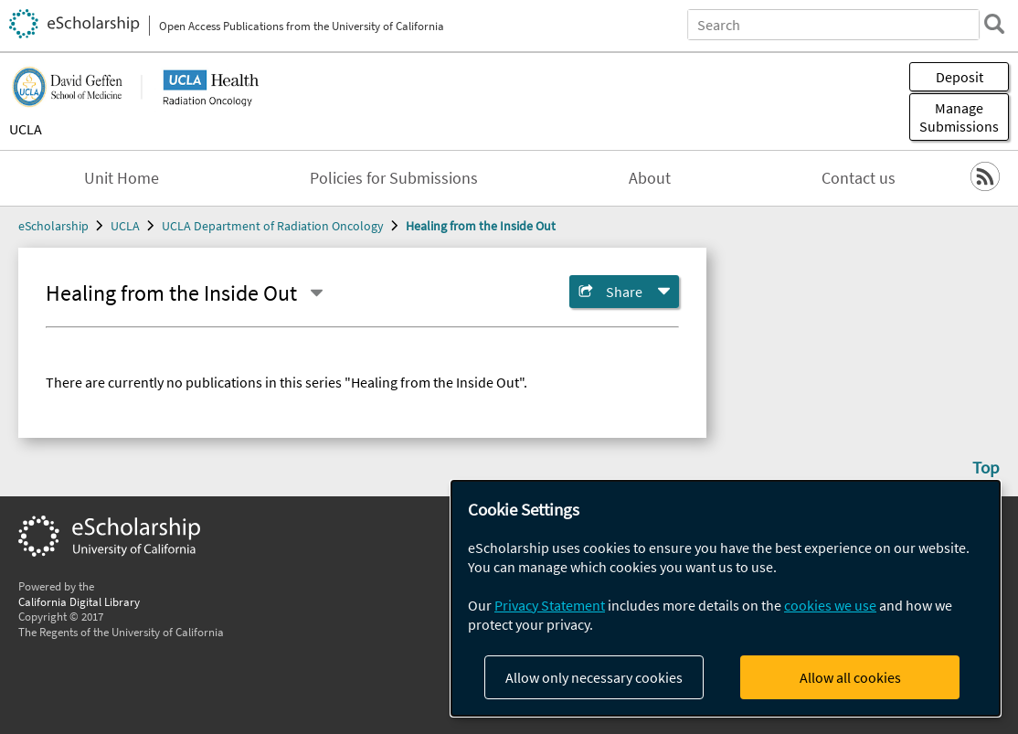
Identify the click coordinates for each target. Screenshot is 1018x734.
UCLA (25, 129)
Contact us (859, 178)
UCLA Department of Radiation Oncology (273, 226)
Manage (959, 117)
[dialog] (725, 598)
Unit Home (121, 178)
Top (986, 467)
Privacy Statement (549, 605)
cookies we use (830, 605)
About (650, 178)
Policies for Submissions (394, 178)
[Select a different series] (316, 293)
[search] (994, 23)
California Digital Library (79, 601)
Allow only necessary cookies (594, 677)
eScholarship (53, 226)
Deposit (959, 77)
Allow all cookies (850, 677)
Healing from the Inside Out (481, 226)
